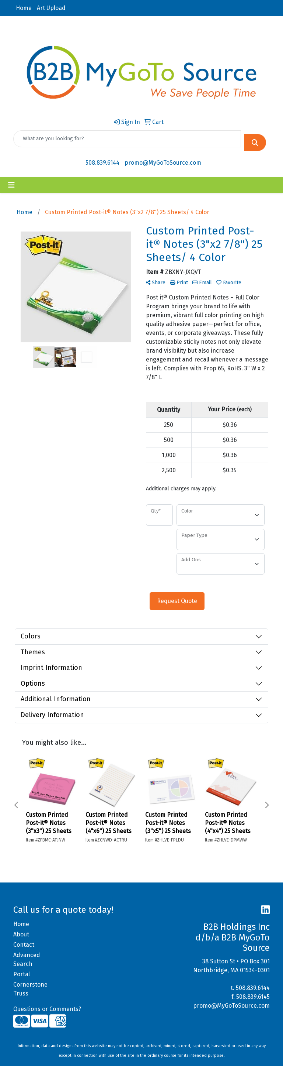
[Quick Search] (127, 138)
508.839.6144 (102, 162)
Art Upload (51, 7)
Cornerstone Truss (30, 989)
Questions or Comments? (47, 1008)
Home (24, 7)
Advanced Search (26, 959)
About (21, 934)
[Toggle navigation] (11, 185)
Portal (21, 974)
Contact (23, 944)
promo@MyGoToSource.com (163, 162)
